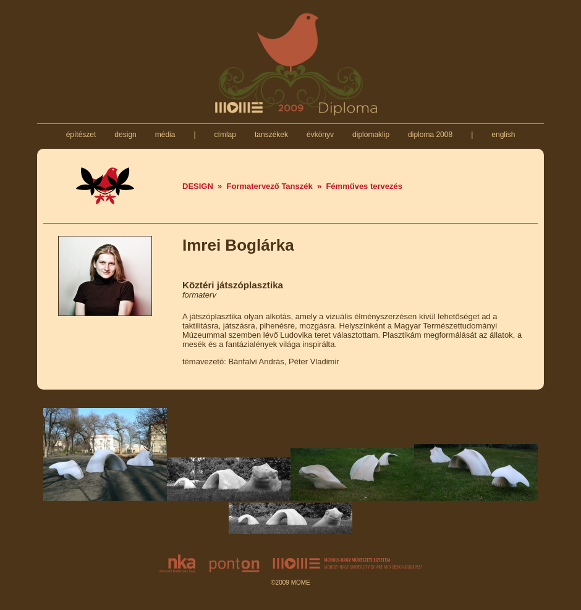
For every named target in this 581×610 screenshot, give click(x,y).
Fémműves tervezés (364, 186)
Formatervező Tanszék (270, 186)
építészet (81, 134)
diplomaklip (371, 134)
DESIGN (197, 186)
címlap (225, 134)
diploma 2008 (430, 134)
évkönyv (320, 134)
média (165, 134)
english (503, 134)
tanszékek (271, 134)
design (125, 134)
